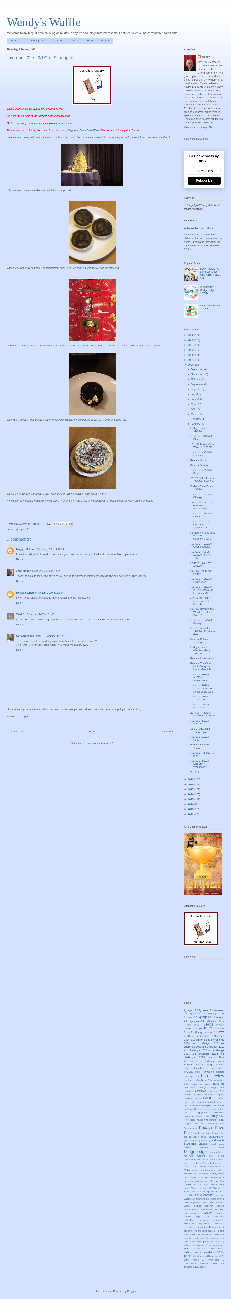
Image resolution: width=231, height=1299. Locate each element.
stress (193, 1234)
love (210, 1167)
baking (221, 1068)
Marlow (212, 1170)
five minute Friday (214, 1119)
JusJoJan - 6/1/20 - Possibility (201, 706)
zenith (203, 1267)
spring (186, 1235)
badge (212, 1068)
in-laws (221, 1156)
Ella (222, 1109)
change (212, 1087)
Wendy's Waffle (44, 22)
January (196, 423)
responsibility (204, 1224)
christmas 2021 (216, 1091)
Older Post (168, 731)
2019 (191, 779)
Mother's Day (217, 1181)
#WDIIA (220, 1025)
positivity (209, 1206)
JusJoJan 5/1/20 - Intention (200, 722)
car (201, 1084)
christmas (200, 1090)
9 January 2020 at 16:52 (46, 570)
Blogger (198, 1072)
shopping (202, 1230)
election (215, 1109)
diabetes (220, 1105)
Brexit (204, 1080)
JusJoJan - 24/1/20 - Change (201, 496)
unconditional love (192, 1242)
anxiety (221, 1061)
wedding (208, 1252)
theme (217, 1235)
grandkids (203, 1140)
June (194, 399)
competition (209, 1095)
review (197, 1227)
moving (188, 1184)
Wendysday (199, 1256)
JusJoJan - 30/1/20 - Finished (201, 454)
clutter (187, 1094)
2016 (191, 794)
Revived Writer (25, 592)
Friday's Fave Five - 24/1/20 (201, 488)
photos (211, 1202)
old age (206, 1192)
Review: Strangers (200, 465)
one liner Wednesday (201, 1195)
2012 (191, 814)
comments (197, 1095)
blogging (209, 1071)
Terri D (20, 614)
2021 (191, 359)
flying (186, 1124)
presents (220, 1206)
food (202, 1124)
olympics (215, 1192)
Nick (215, 1188)
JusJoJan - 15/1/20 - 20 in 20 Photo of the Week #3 (201, 589)
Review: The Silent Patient (200, 572)
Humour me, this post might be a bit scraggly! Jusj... (202, 535)
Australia (219, 1064)
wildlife (208, 1256)
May (194, 404)
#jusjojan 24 (198, 1013)
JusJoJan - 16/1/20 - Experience (201, 580)
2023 (191, 349)
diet (186, 1109)
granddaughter (190, 1140)
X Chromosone (210, 1260)
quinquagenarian (191, 1213)
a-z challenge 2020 (195, 1050)
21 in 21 (58, 40)
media (205, 1174)
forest (221, 1124)
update (205, 1241)
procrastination (191, 1209)
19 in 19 (89, 40)
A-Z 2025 (212, 1035)
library (186, 1167)
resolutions (189, 1224)
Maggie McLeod (25, 549)
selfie (194, 1231)
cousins (197, 1098)
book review (212, 1076)
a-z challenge (199, 1039)
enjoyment (202, 1112)
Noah (198, 1191)
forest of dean (191, 1128)
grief (213, 1144)
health (187, 1147)
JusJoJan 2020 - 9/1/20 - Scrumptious (199, 677)
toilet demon (209, 1238)
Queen (221, 1209)
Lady (209, 1163)
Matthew (220, 1170)
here (13, 116)
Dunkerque (199, 1109)
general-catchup (191, 1137)
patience (188, 1202)
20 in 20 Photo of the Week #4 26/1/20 (202, 446)
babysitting (199, 1068)
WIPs (221, 1256)
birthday (188, 1071)
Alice (221, 1057)
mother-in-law (201, 1181)
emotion (187, 1113)
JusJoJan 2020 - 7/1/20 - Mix (199, 698)
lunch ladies (218, 1167)
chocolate (188, 1091)
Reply (19, 559)
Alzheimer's (189, 1061)
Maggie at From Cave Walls (83, 130)
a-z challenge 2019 (213, 1046)
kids (190, 1163)
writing (196, 1260)
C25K (186, 1084)
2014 (191, 804)
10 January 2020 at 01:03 (39, 614)
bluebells (220, 1072)
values (187, 1245)
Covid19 (208, 1098)
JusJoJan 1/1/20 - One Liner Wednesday (200, 763)
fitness (200, 1120)
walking (188, 1252)
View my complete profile (198, 127)
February (196, 418)
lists (192, 1167)
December (197, 369)
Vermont (201, 1245)
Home (13, 40)
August (195, 389)
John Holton (23, 570)
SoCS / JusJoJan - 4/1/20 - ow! (200, 730)
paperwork (211, 1199)
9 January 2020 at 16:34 (50, 549)
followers (194, 1124)
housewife (188, 1156)
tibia (222, 1235)
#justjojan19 (197, 1021)
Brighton (212, 1080)
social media (213, 1231)
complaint (220, 1095)
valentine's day (217, 1242)
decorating (189, 1105)
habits (221, 1144)
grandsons (190, 1143)
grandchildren (216, 1136)
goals (203, 1136)
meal (190, 1174)
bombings (188, 1076)
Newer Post (16, 731)
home (221, 1152)
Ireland (205, 1160)
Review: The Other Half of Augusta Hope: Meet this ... (202, 666)
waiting (221, 1249)
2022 (191, 355)
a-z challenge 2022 (205, 1053)
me (185, 1173)
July (193, 394)
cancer (194, 1084)
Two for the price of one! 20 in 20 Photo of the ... (201, 505)
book (197, 1076)
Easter (208, 1109)
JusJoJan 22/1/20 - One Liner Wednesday (201, 524)
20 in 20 (73, 40)
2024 (191, 345)
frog (202, 1133)
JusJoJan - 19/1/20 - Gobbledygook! (201, 545)
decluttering (219, 1102)
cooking (188, 1098)
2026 (191, 335)
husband (201, 1155)
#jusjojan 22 (206, 1010)
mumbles (204, 1185)
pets (204, 1202)
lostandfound (201, 1167)
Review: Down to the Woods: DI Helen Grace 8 (202, 611)
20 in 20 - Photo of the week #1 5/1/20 (202, 714)
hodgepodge (195, 1151)
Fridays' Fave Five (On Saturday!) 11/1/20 (200, 650)
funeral (209, 1133)
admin (212, 1057)
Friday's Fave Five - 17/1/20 (201, 564)
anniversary (210, 1061)
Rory (211, 1227)
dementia (199, 1105)
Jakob (212, 1160)
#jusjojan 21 (191, 1010)
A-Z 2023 (200, 1035)
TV (223, 1238)
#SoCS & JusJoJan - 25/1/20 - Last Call (202, 480)
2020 (191, 364)
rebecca (188, 1216)
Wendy (206, 56)
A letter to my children (199, 228)
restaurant (219, 1224)
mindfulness (203, 1177)
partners (220, 1199)
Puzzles (213, 1209)
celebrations (189, 1087)
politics (197, 1205)
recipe (197, 1217)
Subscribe (204, 180)
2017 (191, 789)
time (186, 1238)
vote (222, 1245)
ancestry (199, 1061)
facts (206, 1116)
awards (187, 1068)
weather (198, 1252)
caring (207, 1084)
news (204, 1188)
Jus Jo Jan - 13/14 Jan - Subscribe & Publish (201, 600)
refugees (204, 1220)
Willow (215, 1256)
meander (197, 1174)
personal (197, 1202)
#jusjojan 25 (216, 1013)
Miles (193, 1177)
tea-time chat (207, 1235)
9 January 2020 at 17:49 (49, 592)
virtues (216, 1245)
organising (200, 1199)
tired (191, 1238)
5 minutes (208, 1032)
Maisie (187, 1170)
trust (219, 1238)
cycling (187, 1102)
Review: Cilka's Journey (199, 641)
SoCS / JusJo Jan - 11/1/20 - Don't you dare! (202, 631)
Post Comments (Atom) (100, 743)
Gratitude (203, 1143)
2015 (191, 799)
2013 (191, 809)
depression (210, 1105)
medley (213, 1173)
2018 (191, 784)
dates (193, 1102)
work (186, 1259)
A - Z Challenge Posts (35, 40)
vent (193, 1245)
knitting (197, 1163)
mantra (204, 1170)
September (197, 384)
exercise (199, 1116)
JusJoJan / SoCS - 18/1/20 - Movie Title (200, 554)
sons (222, 1231)
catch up (218, 1083)
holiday (213, 1152)
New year (196, 1188)
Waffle (187, 1248)
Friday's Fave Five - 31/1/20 (201, 430)
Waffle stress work (204, 1249)
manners (195, 1170)
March (195, 414)
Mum (196, 1184)
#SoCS (208, 1024)
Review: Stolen (198, 460)
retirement (188, 1227)
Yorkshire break (208, 1263)
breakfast (196, 1080)
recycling (207, 1217)
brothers (220, 1080)
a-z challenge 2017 (205, 1043)
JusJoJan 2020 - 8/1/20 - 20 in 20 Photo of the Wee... (202, 688)
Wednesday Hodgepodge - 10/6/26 (208, 290)
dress (191, 1109)
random (207, 1212)
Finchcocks (189, 1119)
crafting (220, 1098)
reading (220, 1213)
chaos (221, 1087)
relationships (218, 1220)
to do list (198, 1238)
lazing (221, 1163)
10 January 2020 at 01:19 (56, 636)
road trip (204, 1227)
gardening (219, 1133)
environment (218, 1113)
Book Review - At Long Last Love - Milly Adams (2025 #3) (210, 273)
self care (188, 1231)
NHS (210, 1188)
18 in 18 (105, 40)
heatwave (204, 1147)
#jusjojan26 (190, 1017)
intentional (188, 1160)
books (187, 1080)
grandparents (216, 1140)
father (221, 1116)
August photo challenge (198, 1064)
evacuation (189, 1116)
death (210, 1102)
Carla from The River (28, 636)
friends (197, 1133)
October (196, 379)
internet (197, 1160)
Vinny (208, 1245)
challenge (202, 1087)
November (197, 374)
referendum (219, 1217)
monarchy (188, 1181)
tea (198, 1235)
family (214, 1116)
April (194, 408)
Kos (204, 1163)
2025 (191, 340)
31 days (199, 1032)
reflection (189, 1220)
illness (212, 1156)
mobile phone (217, 1177)
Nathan (214, 1184)
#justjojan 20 (23, 529)
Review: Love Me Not (202, 658)
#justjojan (205, 1017)
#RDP (197, 1025)
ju (216, 1160)
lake (215, 1163)
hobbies (220, 1147)
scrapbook (219, 1227)
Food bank (211, 1123)
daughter (201, 1102)
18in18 (188, 1028)
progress (204, 1209)
